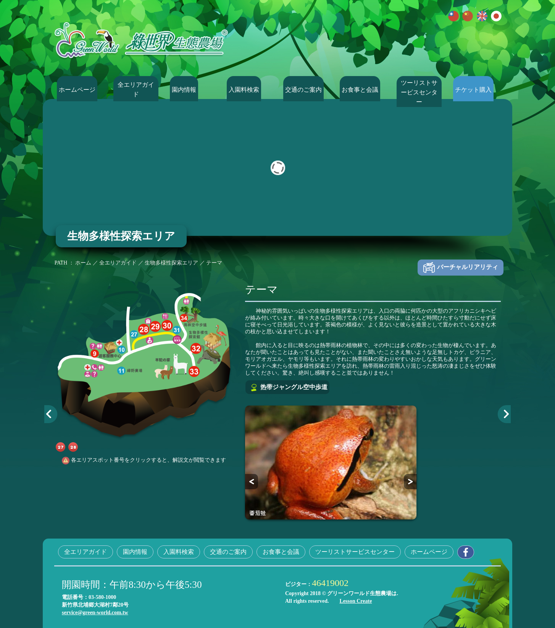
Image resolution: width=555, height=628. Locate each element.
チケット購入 (475, 89)
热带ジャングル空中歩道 (288, 387)
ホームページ (79, 89)
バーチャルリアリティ (460, 267)
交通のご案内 (305, 89)
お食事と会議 (362, 89)
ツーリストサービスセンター (419, 89)
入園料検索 (249, 89)
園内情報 (193, 89)
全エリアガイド (136, 89)
